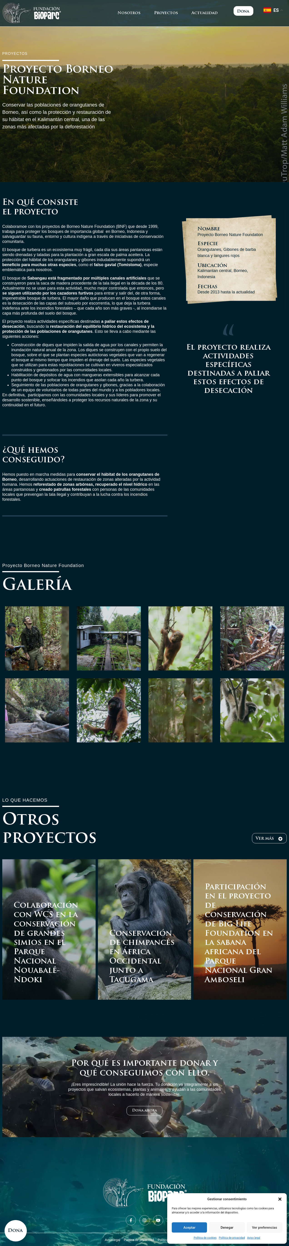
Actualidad (205, 13)
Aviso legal (253, 1237)
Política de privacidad (232, 1237)
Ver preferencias (264, 1228)
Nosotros (128, 13)
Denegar (227, 1228)
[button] (280, 1199)
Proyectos (166, 13)
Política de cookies (205, 1237)
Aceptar (189, 1228)
